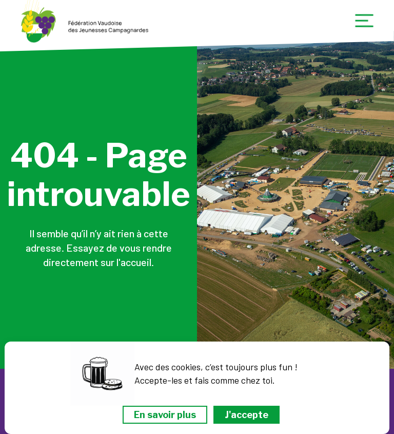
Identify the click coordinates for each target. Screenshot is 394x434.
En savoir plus (165, 414)
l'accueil (133, 262)
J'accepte (246, 414)
